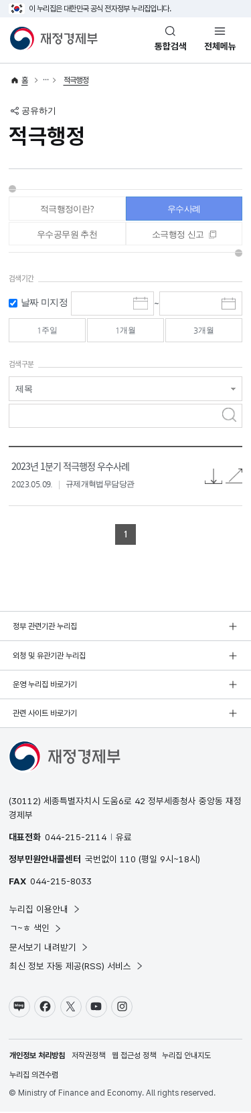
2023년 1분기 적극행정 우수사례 (70, 467)
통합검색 (171, 46)
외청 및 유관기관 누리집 (49, 656)
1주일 (46, 331)
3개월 (204, 331)
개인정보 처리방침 (37, 1057)
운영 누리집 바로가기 (45, 686)
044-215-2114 (75, 838)
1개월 (125, 331)
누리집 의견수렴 (33, 1076)
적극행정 (76, 80)
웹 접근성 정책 (134, 1057)
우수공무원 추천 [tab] (67, 234)
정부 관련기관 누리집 (45, 627)
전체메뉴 (220, 46)
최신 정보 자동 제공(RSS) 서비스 (76, 967)
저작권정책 (88, 1057)
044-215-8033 (61, 882)
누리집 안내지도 (186, 1057)
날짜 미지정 (44, 304)
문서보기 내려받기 (49, 948)
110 (128, 860)
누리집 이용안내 (45, 910)
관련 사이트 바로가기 (45, 714)
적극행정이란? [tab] (66, 209)
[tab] (184, 234)
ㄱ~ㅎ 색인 (35, 929)
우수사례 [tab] (184, 209)
